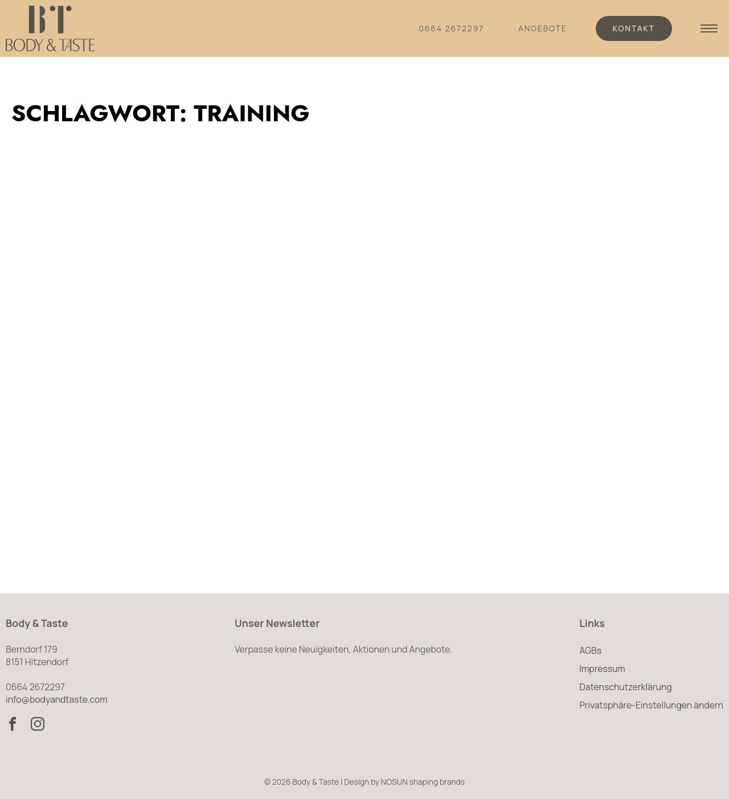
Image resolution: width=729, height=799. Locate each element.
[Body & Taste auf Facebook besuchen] (12, 724)
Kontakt (634, 28)
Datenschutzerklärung (625, 687)
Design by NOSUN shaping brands (404, 781)
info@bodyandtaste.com (57, 699)
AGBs (590, 650)
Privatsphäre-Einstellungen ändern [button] (651, 705)
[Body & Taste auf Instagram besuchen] (37, 724)
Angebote (542, 28)
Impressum (602, 668)
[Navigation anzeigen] (709, 28)
